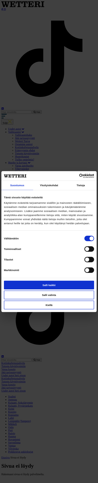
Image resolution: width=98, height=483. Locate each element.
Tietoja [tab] (81, 185)
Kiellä (49, 304)
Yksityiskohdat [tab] (49, 185)
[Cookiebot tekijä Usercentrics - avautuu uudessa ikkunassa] (79, 176)
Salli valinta (49, 295)
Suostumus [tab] (17, 185)
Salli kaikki (49, 284)
